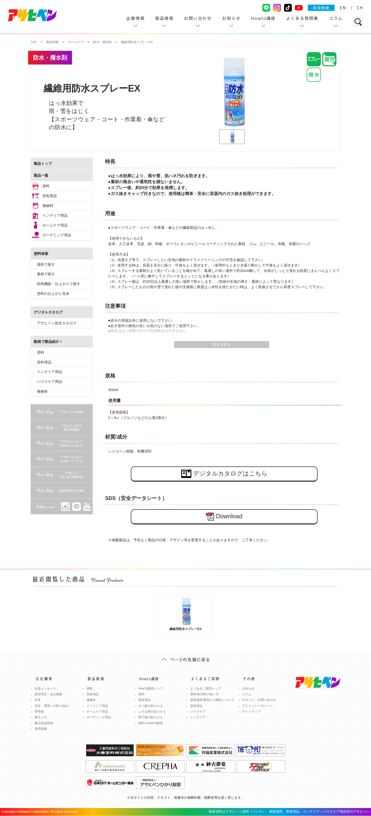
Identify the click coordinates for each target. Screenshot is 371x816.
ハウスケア (198, 711)
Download (224, 516)
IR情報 (39, 711)
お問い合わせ (198, 18)
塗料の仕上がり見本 (53, 294)
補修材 (47, 206)
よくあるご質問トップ (205, 688)
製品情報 (164, 18)
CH (360, 7)
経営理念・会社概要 (48, 694)
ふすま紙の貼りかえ (152, 711)
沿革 (38, 700)
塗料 (46, 186)
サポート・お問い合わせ (259, 700)
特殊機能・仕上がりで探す (58, 284)
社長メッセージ (45, 688)
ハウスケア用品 (49, 381)
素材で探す (46, 274)
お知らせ (231, 18)
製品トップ (43, 163)
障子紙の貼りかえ (150, 717)
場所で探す (46, 264)
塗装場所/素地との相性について (212, 700)
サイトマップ (251, 711)
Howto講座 (263, 18)
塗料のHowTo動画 (150, 723)
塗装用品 (49, 196)
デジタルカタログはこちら (224, 474)
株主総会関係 (44, 723)
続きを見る (222, 344)
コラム (336, 18)
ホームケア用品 (55, 225)
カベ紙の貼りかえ (150, 706)
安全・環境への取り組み (52, 706)
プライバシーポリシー (257, 706)
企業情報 (135, 18)
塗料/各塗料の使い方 (204, 694)
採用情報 (321, 7)
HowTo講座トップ (150, 688)
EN (343, 7)
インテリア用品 (55, 215)
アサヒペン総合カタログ (57, 323)
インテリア (198, 717)
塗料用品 (44, 362)
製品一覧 (41, 175)
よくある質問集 (302, 18)
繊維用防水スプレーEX (185, 613)
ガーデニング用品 (56, 235)
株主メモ (41, 717)
